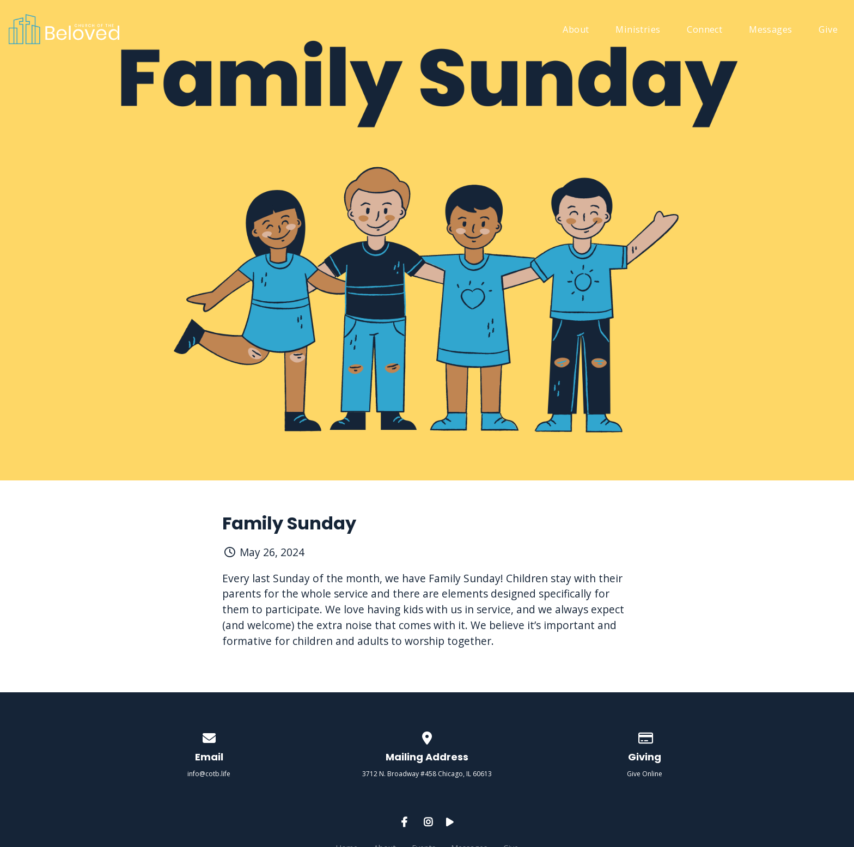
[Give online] (645, 736)
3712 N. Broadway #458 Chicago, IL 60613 (427, 773)
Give (828, 30)
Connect (704, 30)
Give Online (644, 773)
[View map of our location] (427, 736)
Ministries (637, 30)
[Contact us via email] (209, 736)
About (576, 30)
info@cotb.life (208, 773)
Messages (770, 30)
